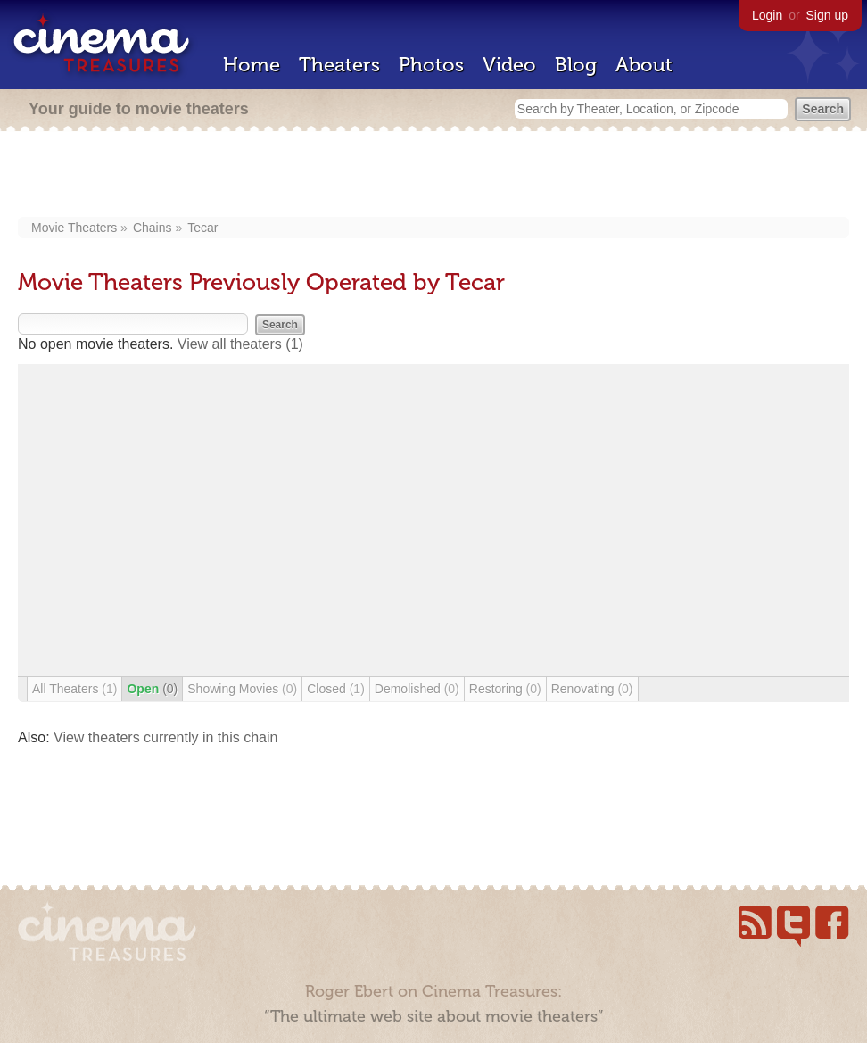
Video (509, 65)
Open (152, 689)
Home (251, 65)
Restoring (505, 689)
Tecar (202, 227)
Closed (336, 689)
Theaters (339, 65)
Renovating (592, 689)
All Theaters (74, 689)
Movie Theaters (74, 227)
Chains (152, 227)
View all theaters (240, 344)
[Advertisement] (434, 175)
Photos (431, 65)
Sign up (827, 15)
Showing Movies (242, 689)
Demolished (417, 689)
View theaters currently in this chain (165, 737)
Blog (576, 65)
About (644, 65)
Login (767, 15)
